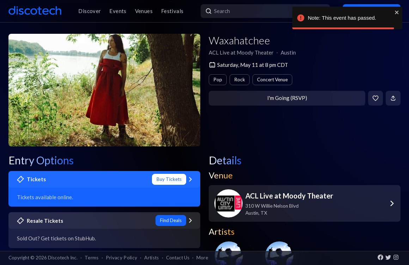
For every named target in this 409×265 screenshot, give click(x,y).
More (202, 257)
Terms (92, 257)
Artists (151, 257)
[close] (397, 12)
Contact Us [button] (177, 257)
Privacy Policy (122, 257)
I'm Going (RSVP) (287, 98)
